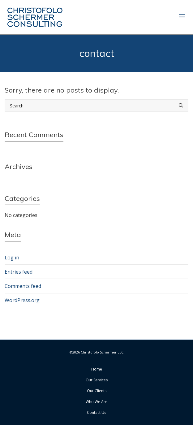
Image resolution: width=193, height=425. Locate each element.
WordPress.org (22, 300)
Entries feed (18, 271)
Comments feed (23, 286)
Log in (12, 257)
